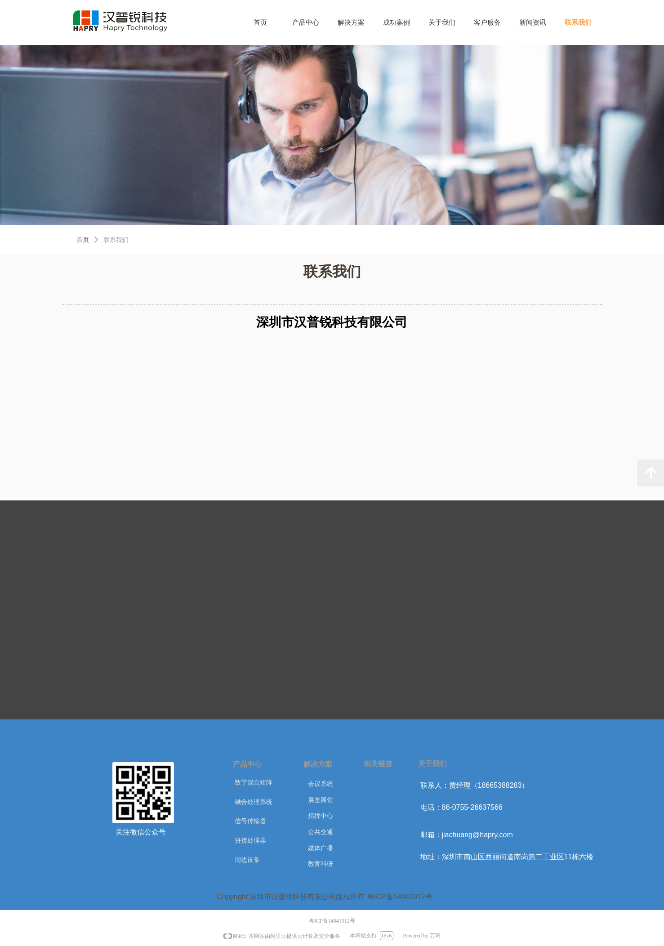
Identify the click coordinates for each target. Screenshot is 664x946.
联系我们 (116, 239)
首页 (82, 239)
